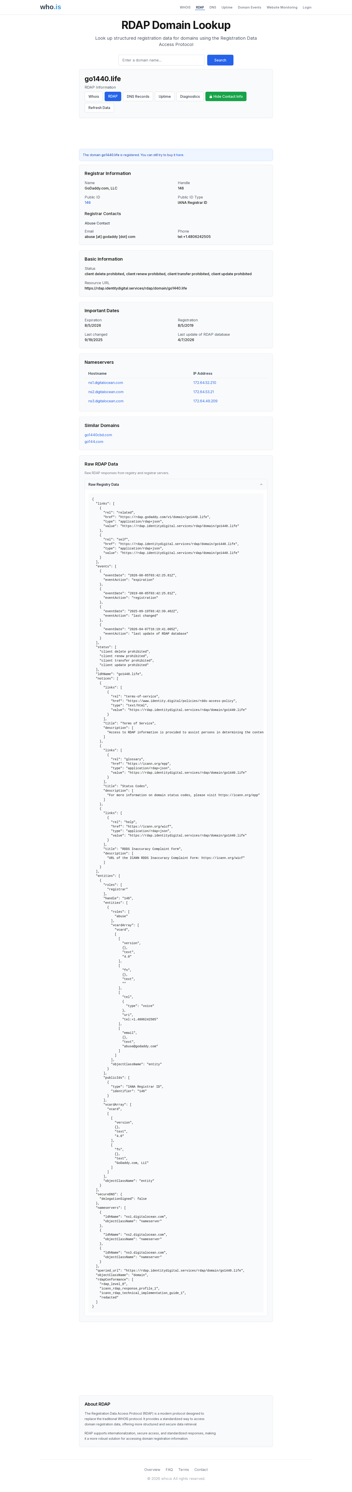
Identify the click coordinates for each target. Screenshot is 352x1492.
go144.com (94, 441)
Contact (201, 1469)
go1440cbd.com (98, 435)
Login (307, 7)
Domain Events (249, 7)
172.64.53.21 (203, 392)
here (179, 155)
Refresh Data (99, 107)
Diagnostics (190, 96)
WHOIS (185, 7)
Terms (183, 1469)
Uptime (227, 7)
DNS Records (138, 96)
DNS (212, 7)
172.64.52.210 (204, 382)
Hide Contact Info (226, 96)
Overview (152, 1469)
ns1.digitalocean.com (105, 382)
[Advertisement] (176, 133)
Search (220, 60)
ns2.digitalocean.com (105, 392)
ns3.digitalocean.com (105, 401)
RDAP (200, 7)
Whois (93, 96)
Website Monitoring (282, 7)
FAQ (169, 1469)
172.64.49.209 (205, 401)
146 (88, 202)
